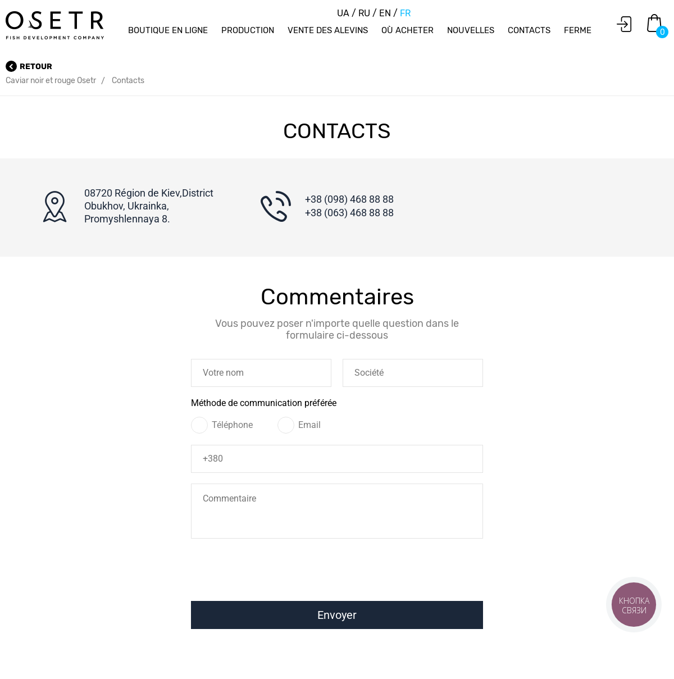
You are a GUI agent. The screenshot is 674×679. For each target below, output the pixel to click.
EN (386, 13)
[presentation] (332, 573)
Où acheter (407, 30)
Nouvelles (470, 30)
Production (247, 30)
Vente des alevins (328, 30)
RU (365, 13)
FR (405, 13)
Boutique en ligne (168, 30)
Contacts (529, 30)
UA (344, 13)
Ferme (577, 30)
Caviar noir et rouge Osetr (51, 80)
